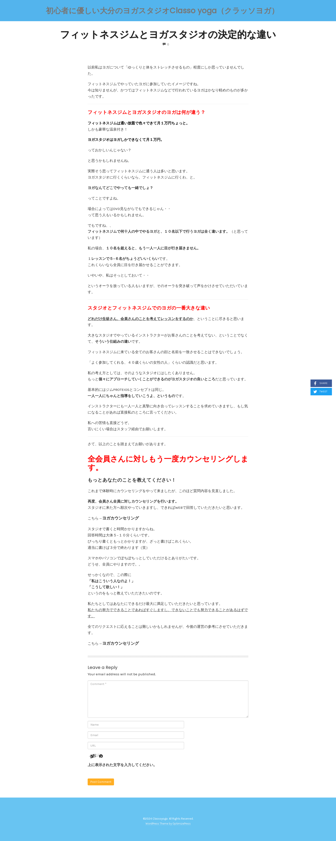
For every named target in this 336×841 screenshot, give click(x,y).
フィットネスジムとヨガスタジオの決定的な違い (168, 34)
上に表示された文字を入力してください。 (122, 765)
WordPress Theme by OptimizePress (168, 823)
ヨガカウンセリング (120, 518)
